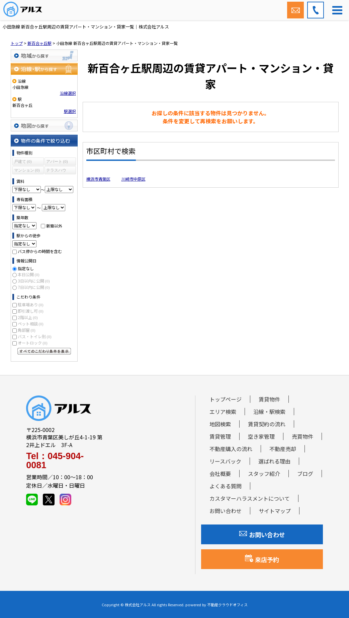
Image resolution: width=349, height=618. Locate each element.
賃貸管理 (220, 436)
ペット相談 (30, 323)
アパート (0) (57, 161)
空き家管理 (261, 436)
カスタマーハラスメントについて (249, 498)
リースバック (225, 461)
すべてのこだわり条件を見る (44, 351)
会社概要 (220, 473)
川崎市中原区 (133, 179)
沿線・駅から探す (44, 69)
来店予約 (262, 559)
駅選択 (70, 111)
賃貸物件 (269, 399)
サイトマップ (275, 510)
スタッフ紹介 (264, 473)
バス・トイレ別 (35, 336)
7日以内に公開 (34, 287)
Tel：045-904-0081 (55, 461)
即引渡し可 (30, 311)
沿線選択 (68, 93)
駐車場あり (30, 304)
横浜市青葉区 (98, 179)
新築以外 (54, 225)
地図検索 (220, 424)
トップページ (225, 399)
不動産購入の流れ (230, 448)
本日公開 (28, 274)
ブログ (305, 473)
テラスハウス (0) (56, 171)
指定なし (26, 268)
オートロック (33, 343)
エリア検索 (222, 411)
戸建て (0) (23, 161)
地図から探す (44, 125)
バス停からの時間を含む (40, 251)
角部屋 (26, 330)
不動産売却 (282, 448)
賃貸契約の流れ (266, 424)
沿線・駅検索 (269, 411)
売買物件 (302, 436)
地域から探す (44, 55)
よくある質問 (225, 486)
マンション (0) (27, 170)
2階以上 (28, 317)
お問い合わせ (225, 510)
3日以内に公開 (34, 281)
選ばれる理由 (274, 461)
